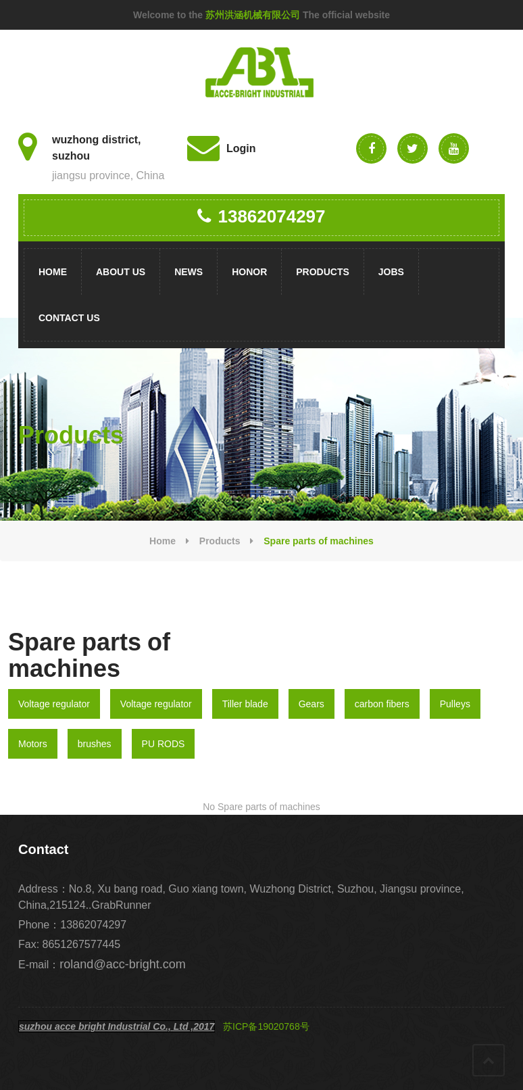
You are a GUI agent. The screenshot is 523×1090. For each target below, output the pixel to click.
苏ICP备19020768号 (266, 1026)
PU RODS (163, 743)
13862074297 (261, 216)
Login (241, 148)
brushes (94, 743)
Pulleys (455, 703)
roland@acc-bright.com (122, 964)
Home (53, 271)
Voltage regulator (54, 703)
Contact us (69, 317)
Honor (249, 271)
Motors (32, 743)
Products (322, 271)
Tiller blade (245, 703)
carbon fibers (382, 703)
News (188, 271)
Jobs (391, 271)
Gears (311, 703)
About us (120, 271)
